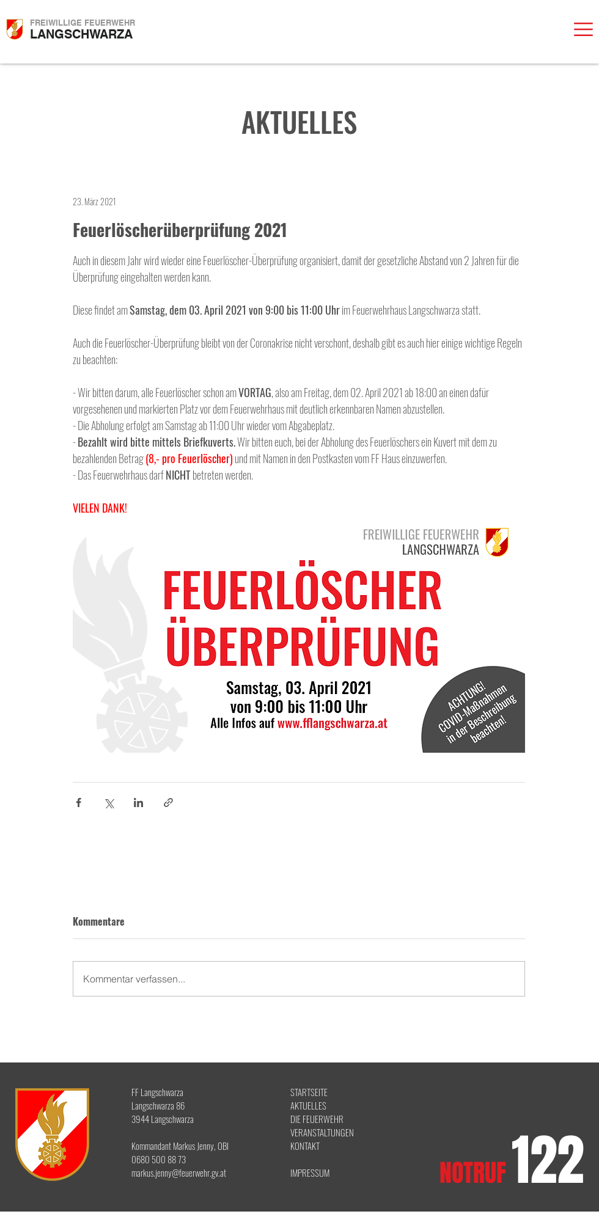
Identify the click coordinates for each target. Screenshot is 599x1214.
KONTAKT (305, 1145)
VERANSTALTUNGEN (322, 1132)
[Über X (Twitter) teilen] (108, 802)
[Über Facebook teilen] (78, 802)
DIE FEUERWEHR (317, 1118)
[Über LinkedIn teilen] (138, 802)
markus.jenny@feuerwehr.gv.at (178, 1172)
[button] (583, 29)
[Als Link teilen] (168, 802)
